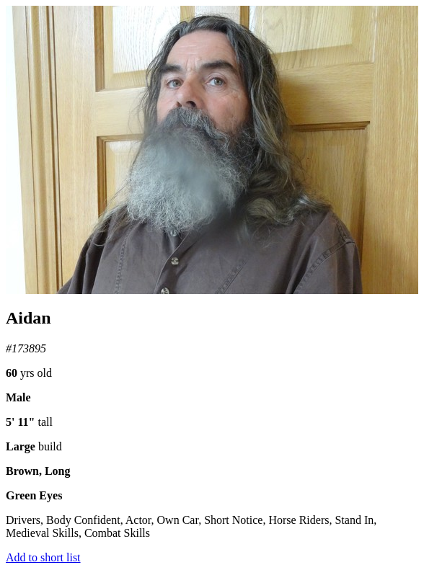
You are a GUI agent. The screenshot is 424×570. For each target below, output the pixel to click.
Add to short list (43, 557)
